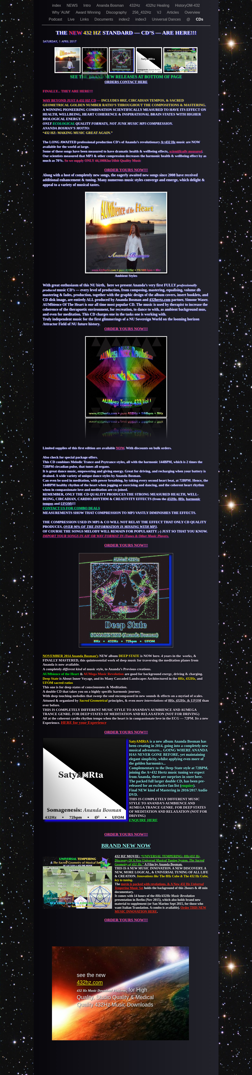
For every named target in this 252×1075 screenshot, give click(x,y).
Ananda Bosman (110, 5)
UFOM (66, 503)
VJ (159, 12)
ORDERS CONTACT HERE (125, 82)
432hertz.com (159, 300)
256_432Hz (142, 12)
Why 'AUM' (61, 12)
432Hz (135, 5)
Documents (104, 19)
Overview (192, 12)
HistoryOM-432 (187, 5)
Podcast (56, 19)
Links (85, 19)
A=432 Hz (168, 142)
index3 (141, 19)
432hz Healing (158, 5)
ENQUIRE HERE (143, 820)
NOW (120, 448)
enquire (187, 786)
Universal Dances (167, 19)
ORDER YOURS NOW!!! (126, 170)
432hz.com (90, 982)
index (57, 5)
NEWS (73, 5)
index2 (125, 19)
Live (72, 19)
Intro (87, 5)
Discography (117, 12)
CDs (199, 19)
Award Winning (89, 12)
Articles (173, 12)
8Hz (181, 499)
